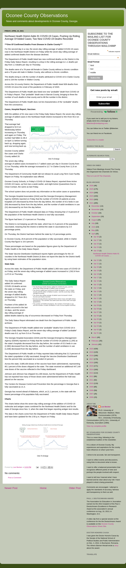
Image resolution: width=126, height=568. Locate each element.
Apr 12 (96, 295)
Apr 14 (96, 288)
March (94, 337)
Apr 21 (96, 264)
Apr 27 (96, 240)
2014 (91, 369)
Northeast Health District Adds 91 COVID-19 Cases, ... (106, 255)
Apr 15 (96, 284)
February (95, 341)
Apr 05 (96, 319)
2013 (91, 373)
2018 (91, 356)
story (116, 546)
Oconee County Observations (37, 15)
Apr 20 (96, 267)
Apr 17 (96, 277)
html (92, 65)
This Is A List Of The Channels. (99, 176)
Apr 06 (96, 316)
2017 (91, 359)
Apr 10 (96, 302)
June (93, 227)
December (95, 206)
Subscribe (104, 103)
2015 (91, 366)
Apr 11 (96, 298)
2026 (91, 186)
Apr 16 (96, 281)
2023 (91, 196)
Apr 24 (96, 247)
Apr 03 (96, 326)
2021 (91, 203)
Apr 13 (96, 291)
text (91, 69)
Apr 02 (96, 330)
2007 (91, 394)
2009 (91, 387)
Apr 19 (96, 270)
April (93, 234)
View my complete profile (96, 426)
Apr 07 (96, 312)
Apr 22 (96, 260)
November (95, 209)
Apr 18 (96, 274)
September (96, 216)
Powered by (104, 111)
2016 (91, 363)
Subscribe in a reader (95, 140)
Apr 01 (96, 333)
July (93, 223)
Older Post (75, 488)
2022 (91, 199)
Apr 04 (96, 323)
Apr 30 (96, 237)
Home (43, 488)
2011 (91, 380)
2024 (91, 193)
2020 (91, 349)
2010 (91, 383)
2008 (91, 390)
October (94, 213)
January (94, 344)
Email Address (103, 54)
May (93, 230)
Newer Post (11, 488)
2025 (91, 189)
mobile (93, 72)
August (94, 220)
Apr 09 (96, 305)
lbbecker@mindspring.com (97, 123)
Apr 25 (96, 244)
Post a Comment (14, 478)
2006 (91, 397)
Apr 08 (96, 309)
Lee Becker (106, 407)
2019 (91, 352)
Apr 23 (96, 251)
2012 (91, 376)
